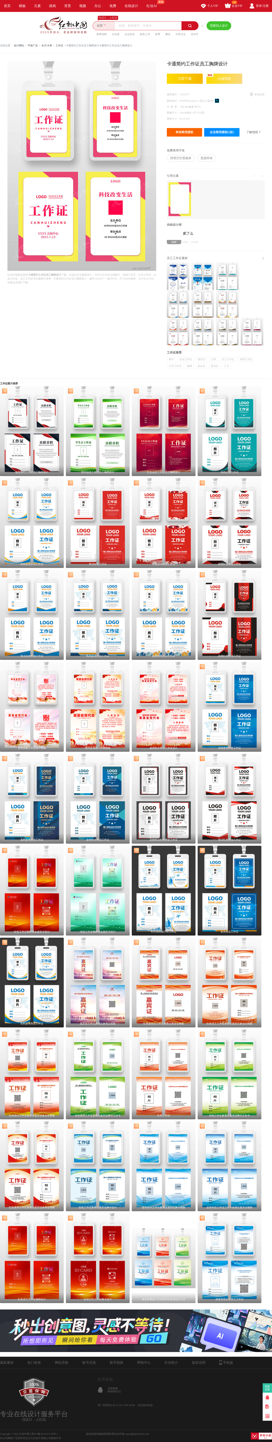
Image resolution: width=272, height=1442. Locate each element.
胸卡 (171, 359)
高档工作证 (246, 359)
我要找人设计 (219, 25)
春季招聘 (101, 34)
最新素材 (7, 1362)
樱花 (167, 34)
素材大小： (173, 118)
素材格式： (173, 100)
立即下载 (185, 78)
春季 (157, 34)
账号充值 (89, 1362)
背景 (67, 6)
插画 (52, 6)
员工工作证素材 (177, 258)
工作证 (59, 45)
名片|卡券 (46, 45)
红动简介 (171, 1362)
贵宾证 (214, 366)
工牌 (213, 359)
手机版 (226, 1362)
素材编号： (173, 94)
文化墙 (115, 34)
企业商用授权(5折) (222, 132)
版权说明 (198, 1362)
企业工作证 (185, 359)
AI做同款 (218, 77)
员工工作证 (227, 359)
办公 (97, 6)
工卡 (226, 366)
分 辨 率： (173, 106)
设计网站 (19, 45)
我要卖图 (267, 1388)
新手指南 (116, 1362)
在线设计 (131, 6)
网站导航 (61, 1362)
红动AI (153, 4)
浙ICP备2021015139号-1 (44, 1433)
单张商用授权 (184, 132)
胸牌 (189, 366)
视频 (82, 6)
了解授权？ (253, 132)
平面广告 (33, 45)
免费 (112, 6)
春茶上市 (145, 34)
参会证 (201, 366)
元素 (37, 6)
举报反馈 (259, 94)
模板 (22, 6)
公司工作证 (175, 366)
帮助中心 (144, 1362)
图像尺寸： (173, 112)
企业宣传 (130, 34)
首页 (7, 6)
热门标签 (34, 1362)
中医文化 (181, 34)
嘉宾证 (201, 359)
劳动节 (194, 34)
